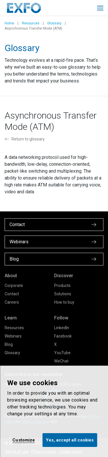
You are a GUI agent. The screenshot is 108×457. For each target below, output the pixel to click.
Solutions (62, 294)
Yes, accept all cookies (70, 440)
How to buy (64, 302)
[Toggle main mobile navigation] (100, 8)
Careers (12, 302)
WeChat (61, 361)
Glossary (54, 23)
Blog (9, 344)
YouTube (62, 352)
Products (62, 285)
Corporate (14, 285)
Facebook (63, 336)
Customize (23, 440)
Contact (12, 294)
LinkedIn (61, 327)
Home (9, 23)
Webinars (13, 336)
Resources (30, 23)
